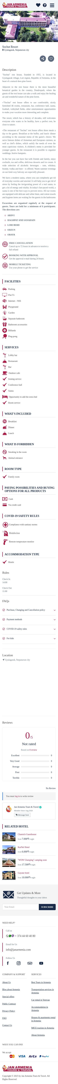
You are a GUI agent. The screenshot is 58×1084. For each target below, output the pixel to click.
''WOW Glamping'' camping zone (32, 860)
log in (17, 796)
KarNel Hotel (24, 847)
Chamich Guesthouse (27, 834)
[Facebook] (8, 963)
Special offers (8, 997)
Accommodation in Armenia (39, 1009)
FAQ (4, 1018)
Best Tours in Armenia (41, 982)
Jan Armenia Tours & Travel (26, 807)
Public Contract (9, 1004)
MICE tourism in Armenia (42, 1028)
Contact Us (7, 1025)
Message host (22, 815)
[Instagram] (19, 963)
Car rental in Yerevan (40, 1000)
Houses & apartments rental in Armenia (43, 1019)
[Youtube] (41, 963)
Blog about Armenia (11, 989)
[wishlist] (38, 5)
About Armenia (38, 1035)
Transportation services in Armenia (42, 991)
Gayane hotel (23, 873)
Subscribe (47, 907)
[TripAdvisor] (29, 963)
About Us (6, 982)
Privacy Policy (8, 1011)
